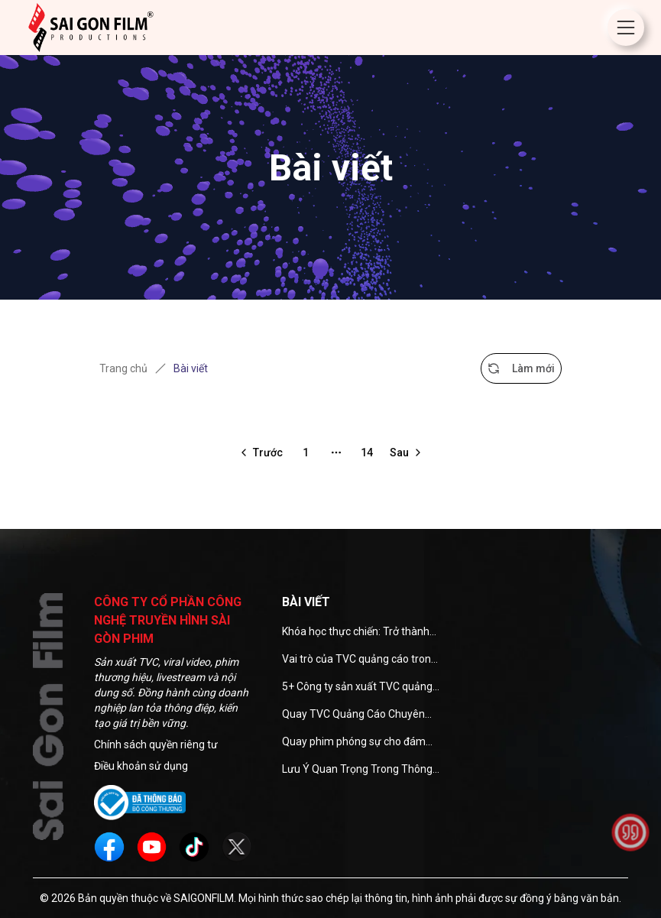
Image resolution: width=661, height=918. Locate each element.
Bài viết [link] (190, 368)
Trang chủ (123, 368)
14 (367, 452)
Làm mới (521, 368)
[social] (109, 847)
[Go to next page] (407, 452)
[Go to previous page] (260, 452)
